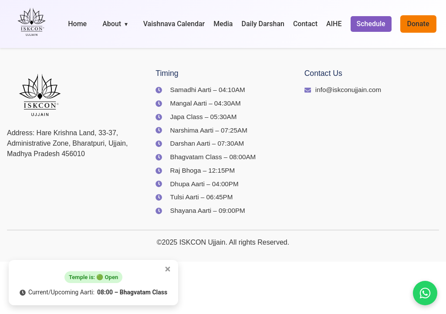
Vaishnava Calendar (174, 24)
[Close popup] (168, 269)
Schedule (371, 24)
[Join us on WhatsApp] (425, 293)
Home (77, 24)
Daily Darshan (262, 24)
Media (223, 24)
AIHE (334, 24)
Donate (418, 24)
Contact (305, 24)
